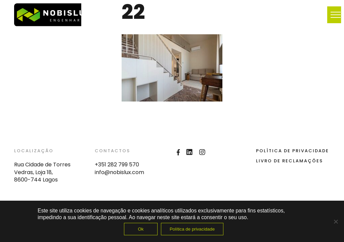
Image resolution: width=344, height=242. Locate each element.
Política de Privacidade (292, 151)
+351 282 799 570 (117, 164)
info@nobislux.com (119, 172)
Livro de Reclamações (289, 161)
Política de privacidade (192, 229)
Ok (140, 229)
